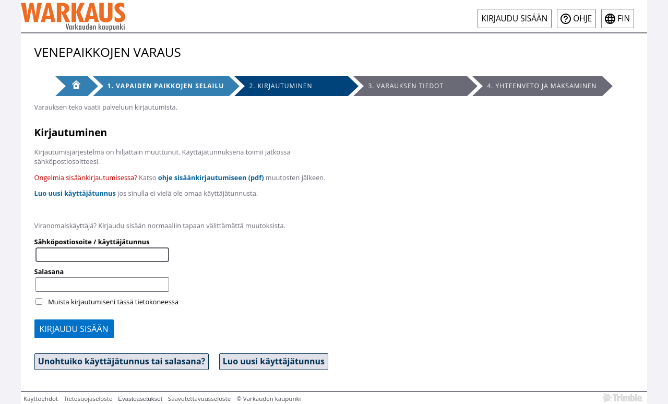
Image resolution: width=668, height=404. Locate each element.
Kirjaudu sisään (515, 18)
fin (623, 18)
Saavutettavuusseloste (199, 398)
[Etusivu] (71, 86)
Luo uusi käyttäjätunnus (75, 193)
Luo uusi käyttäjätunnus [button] (274, 361)
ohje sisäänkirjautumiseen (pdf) (211, 177)
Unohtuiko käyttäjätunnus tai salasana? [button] (122, 361)
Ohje (582, 18)
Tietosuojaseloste (88, 398)
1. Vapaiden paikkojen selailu (166, 85)
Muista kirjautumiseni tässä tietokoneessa (113, 301)
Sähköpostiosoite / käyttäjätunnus (92, 241)
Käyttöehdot (40, 398)
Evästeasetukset (140, 399)
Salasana (49, 271)
